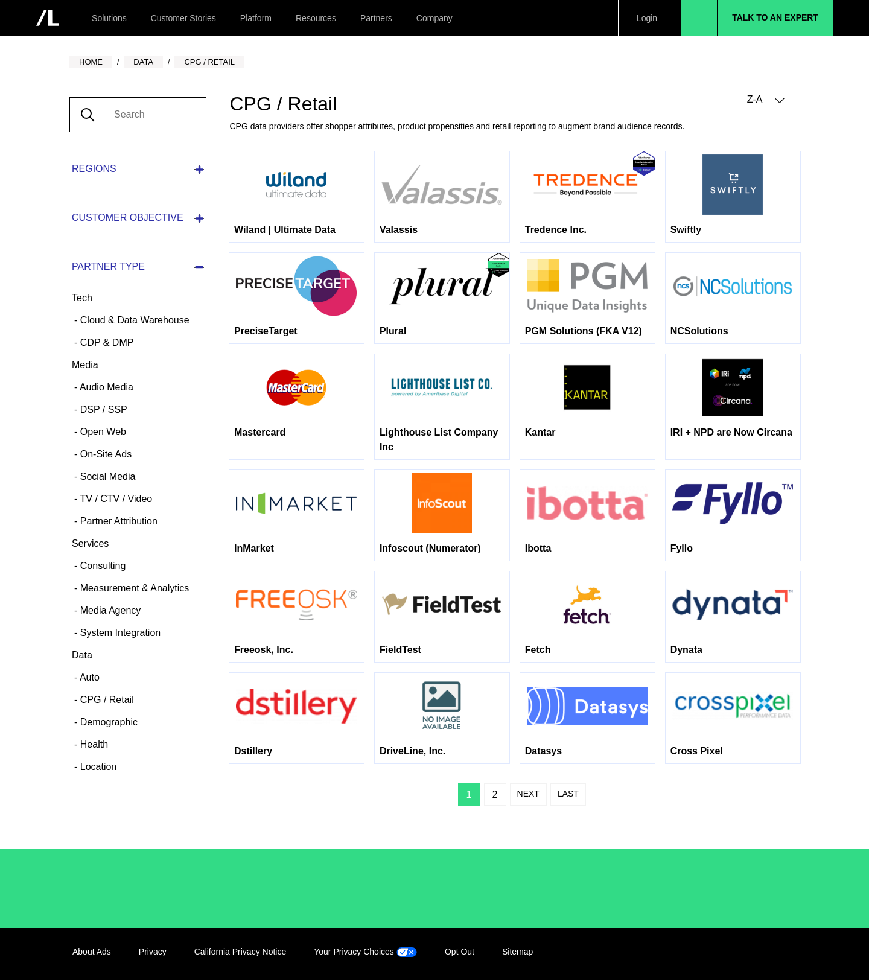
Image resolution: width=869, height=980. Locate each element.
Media (85, 365)
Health (92, 744)
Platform (256, 18)
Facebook (739, 954)
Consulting (101, 566)
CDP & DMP (105, 342)
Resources (316, 18)
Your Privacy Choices (365, 951)
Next (528, 793)
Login (647, 18)
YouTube (789, 954)
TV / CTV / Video (114, 499)
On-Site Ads (104, 454)
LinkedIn (714, 954)
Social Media (106, 476)
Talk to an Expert (775, 17)
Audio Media (105, 387)
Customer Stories (183, 18)
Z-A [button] (766, 100)
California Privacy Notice (240, 951)
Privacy (153, 951)
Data (82, 655)
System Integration (119, 633)
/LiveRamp (113, 888)
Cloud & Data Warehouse (133, 320)
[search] (155, 115)
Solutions (109, 18)
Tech (82, 298)
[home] (47, 18)
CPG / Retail (105, 700)
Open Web (101, 432)
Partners (376, 18)
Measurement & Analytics (133, 588)
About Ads (91, 951)
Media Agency (109, 610)
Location (96, 767)
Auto (88, 677)
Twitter (764, 954)
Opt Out (459, 951)
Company (434, 18)
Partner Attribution (117, 521)
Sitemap (517, 951)
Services (90, 543)
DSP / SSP (102, 409)
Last (568, 793)
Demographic (107, 722)
